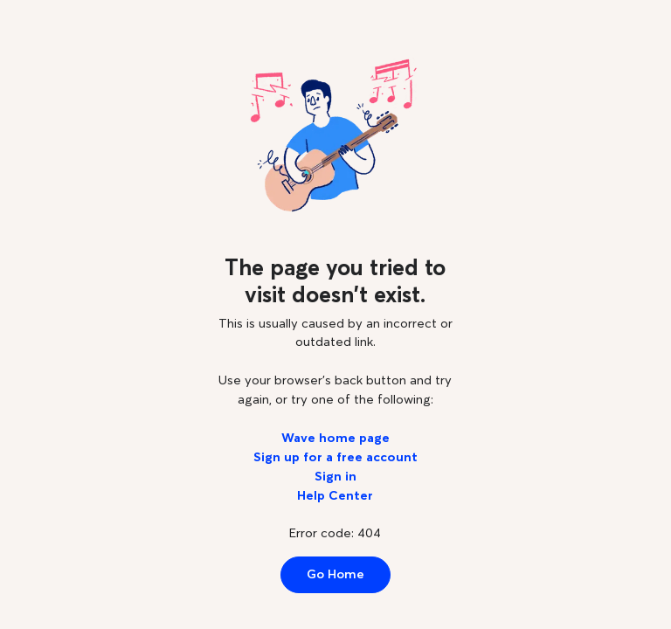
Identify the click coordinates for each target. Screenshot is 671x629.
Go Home (335, 574)
